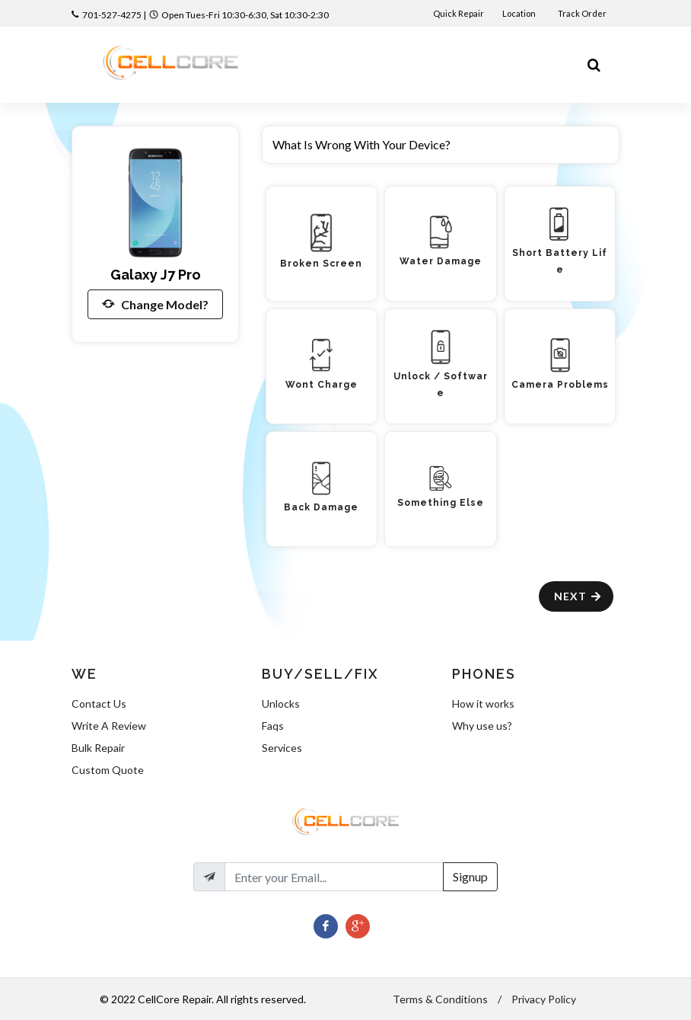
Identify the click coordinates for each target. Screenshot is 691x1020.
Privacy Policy (543, 999)
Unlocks (281, 703)
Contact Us (99, 703)
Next (578, 596)
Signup (470, 876)
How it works (483, 703)
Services (282, 747)
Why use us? (482, 725)
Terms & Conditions (440, 999)
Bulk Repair (98, 747)
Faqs (273, 725)
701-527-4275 (112, 15)
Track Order (583, 13)
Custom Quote (108, 769)
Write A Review (109, 725)
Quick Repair (458, 13)
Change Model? (155, 304)
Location (519, 13)
